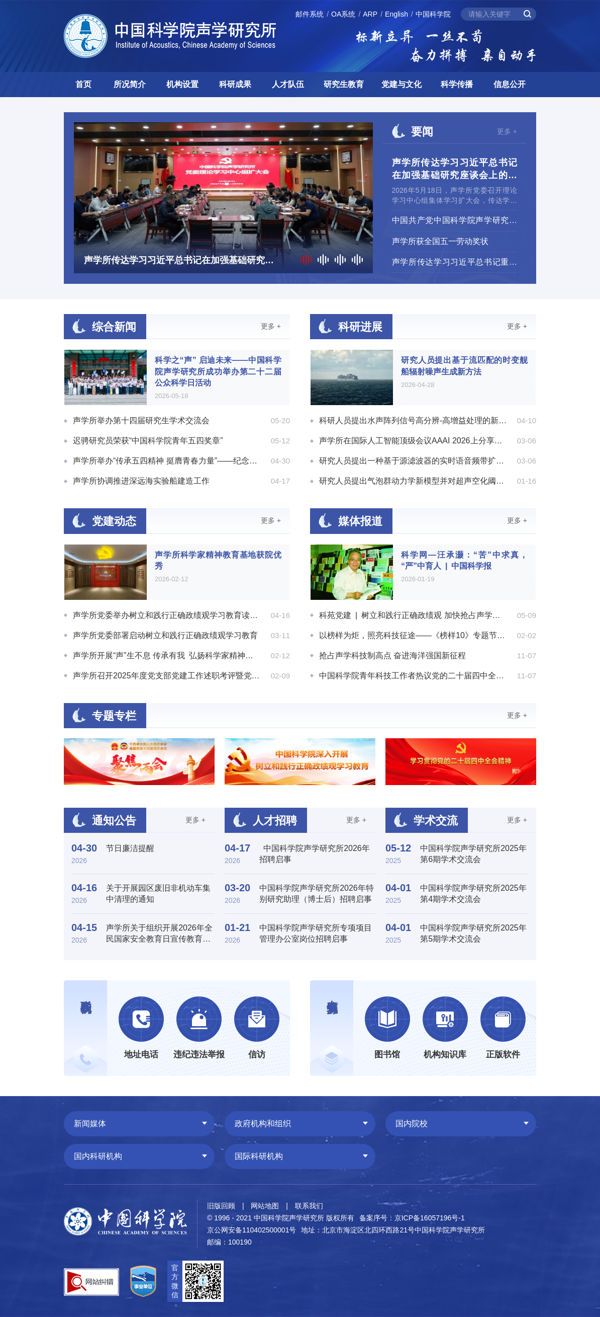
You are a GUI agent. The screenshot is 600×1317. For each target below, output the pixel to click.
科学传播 (457, 84)
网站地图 (265, 1206)
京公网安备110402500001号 (251, 1230)
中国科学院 (433, 14)
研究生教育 (344, 84)
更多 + (507, 131)
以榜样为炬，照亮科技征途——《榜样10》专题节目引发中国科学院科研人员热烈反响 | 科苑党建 (413, 635)
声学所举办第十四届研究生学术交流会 (141, 420)
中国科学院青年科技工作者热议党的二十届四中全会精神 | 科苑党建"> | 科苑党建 (413, 675)
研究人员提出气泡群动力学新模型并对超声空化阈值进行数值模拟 (413, 481)
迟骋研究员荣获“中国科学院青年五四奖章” (148, 440)
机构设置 (182, 84)
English (396, 14)
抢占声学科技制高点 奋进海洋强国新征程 (392, 655)
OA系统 (343, 14)
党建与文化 (401, 84)
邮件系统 (309, 14)
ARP (370, 14)
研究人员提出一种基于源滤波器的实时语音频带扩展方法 (413, 460)
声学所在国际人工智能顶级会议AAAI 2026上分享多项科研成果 (413, 440)
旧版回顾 (221, 1206)
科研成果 (235, 84)
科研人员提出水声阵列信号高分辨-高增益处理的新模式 (413, 420)
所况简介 (130, 84)
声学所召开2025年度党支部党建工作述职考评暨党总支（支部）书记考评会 (167, 675)
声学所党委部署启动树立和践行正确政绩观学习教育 (165, 635)
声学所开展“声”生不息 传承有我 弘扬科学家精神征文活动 (167, 655)
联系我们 (309, 1206)
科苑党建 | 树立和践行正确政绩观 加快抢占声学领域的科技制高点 (413, 615)
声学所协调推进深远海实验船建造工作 (141, 481)
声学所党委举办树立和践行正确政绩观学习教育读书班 (167, 615)
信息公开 (509, 84)
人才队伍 (288, 84)
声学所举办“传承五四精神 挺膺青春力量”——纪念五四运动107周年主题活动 (167, 460)
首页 (83, 84)
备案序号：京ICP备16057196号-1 (412, 1218)
